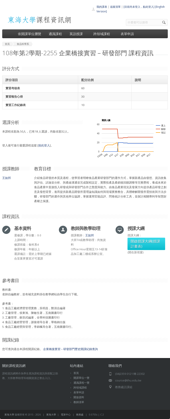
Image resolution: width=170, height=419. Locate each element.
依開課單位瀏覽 (29, 34)
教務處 (79, 414)
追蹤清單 (115, 7)
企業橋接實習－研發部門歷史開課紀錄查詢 (70, 349)
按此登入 (44, 145)
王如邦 (6, 178)
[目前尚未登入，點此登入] (139, 7)
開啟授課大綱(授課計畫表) (145, 244)
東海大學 (9, 414)
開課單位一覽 (81, 378)
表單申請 (127, 34)
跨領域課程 (103, 34)
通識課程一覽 (81, 383)
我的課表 (102, 7)
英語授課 (78, 34)
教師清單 (78, 402)
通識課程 (55, 34)
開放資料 (78, 397)
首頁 (76, 373)
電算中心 (66, 414)
